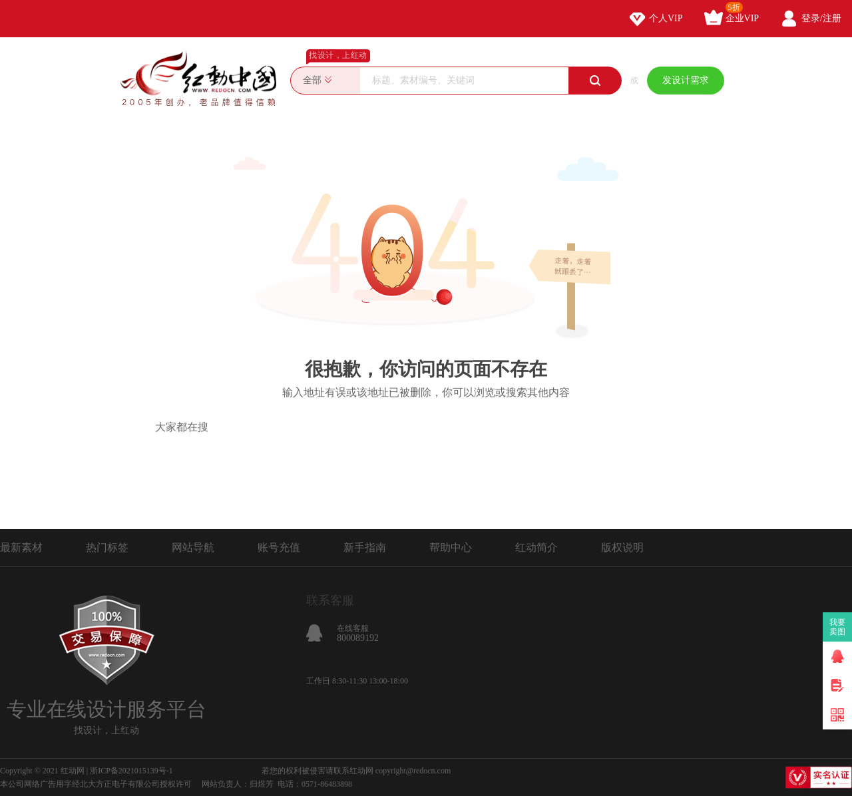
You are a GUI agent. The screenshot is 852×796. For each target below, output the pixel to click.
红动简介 (536, 547)
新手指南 (364, 547)
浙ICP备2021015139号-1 (131, 770)
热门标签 (107, 547)
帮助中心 (450, 547)
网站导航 (193, 547)
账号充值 (279, 547)
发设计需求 (685, 80)
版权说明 (622, 547)
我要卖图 (837, 627)
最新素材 (21, 547)
